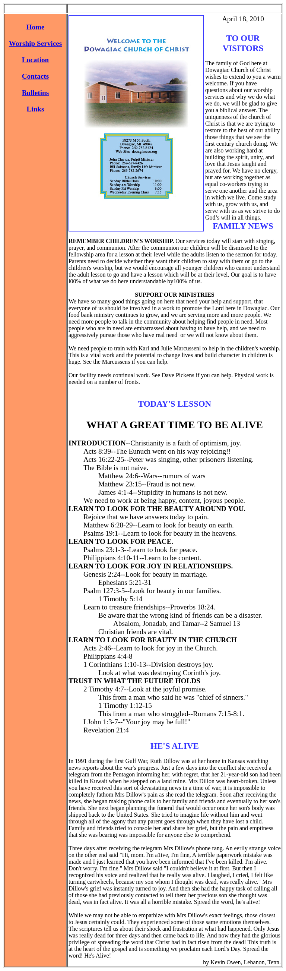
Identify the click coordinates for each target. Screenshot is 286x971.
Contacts (35, 76)
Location (35, 60)
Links (35, 109)
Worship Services (35, 43)
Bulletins (35, 93)
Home (35, 27)
